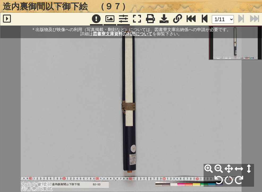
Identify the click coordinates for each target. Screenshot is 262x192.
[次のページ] (204, 19)
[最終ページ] (191, 19)
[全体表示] (229, 169)
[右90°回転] (239, 180)
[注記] (96, 19)
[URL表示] (177, 19)
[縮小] (219, 169)
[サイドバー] (7, 19)
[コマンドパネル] (123, 19)
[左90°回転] (219, 180)
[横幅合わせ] (239, 169)
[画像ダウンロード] (164, 19)
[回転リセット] (229, 180)
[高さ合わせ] (249, 169)
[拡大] (209, 169)
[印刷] (150, 19)
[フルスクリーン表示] (137, 19)
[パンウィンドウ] (110, 19)
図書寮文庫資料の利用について (122, 34)
